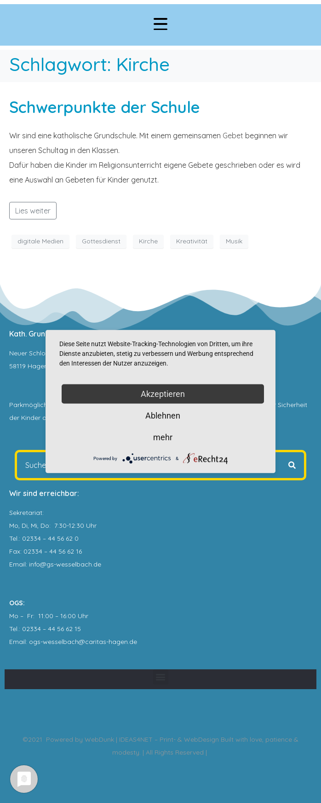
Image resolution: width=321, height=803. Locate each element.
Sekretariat (25, 512)
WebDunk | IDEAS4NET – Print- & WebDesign (152, 739)
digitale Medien (40, 241)
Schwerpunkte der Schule (104, 107)
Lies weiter (33, 210)
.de (132, 642)
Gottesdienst (101, 241)
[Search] (292, 465)
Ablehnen (162, 415)
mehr (162, 437)
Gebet (233, 135)
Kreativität (191, 241)
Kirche (148, 241)
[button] (160, 677)
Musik (234, 241)
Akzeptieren (163, 394)
